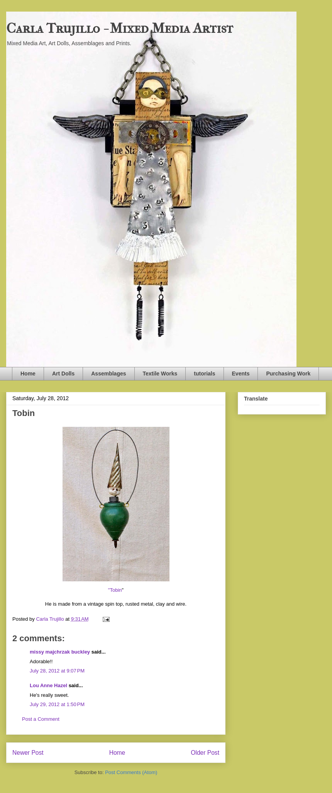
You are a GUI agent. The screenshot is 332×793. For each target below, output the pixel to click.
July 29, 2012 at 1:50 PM (57, 704)
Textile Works (160, 373)
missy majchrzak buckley (60, 652)
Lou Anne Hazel (48, 685)
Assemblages (108, 373)
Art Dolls (63, 373)
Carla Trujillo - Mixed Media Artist (119, 28)
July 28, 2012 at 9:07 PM (57, 671)
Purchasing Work (288, 373)
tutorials (204, 373)
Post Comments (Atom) (131, 772)
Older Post (205, 752)
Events (241, 373)
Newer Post (28, 752)
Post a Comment (40, 719)
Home (28, 373)
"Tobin (115, 590)
